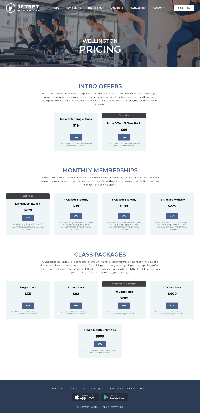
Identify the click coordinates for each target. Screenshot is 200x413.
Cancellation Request (93, 389)
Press (63, 389)
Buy (76, 137)
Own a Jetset (131, 8)
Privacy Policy (115, 389)
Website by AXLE (115, 407)
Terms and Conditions (137, 389)
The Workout (89, 8)
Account (152, 8)
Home (53, 389)
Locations (110, 8)
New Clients (67, 8)
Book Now (184, 8)
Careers (74, 389)
